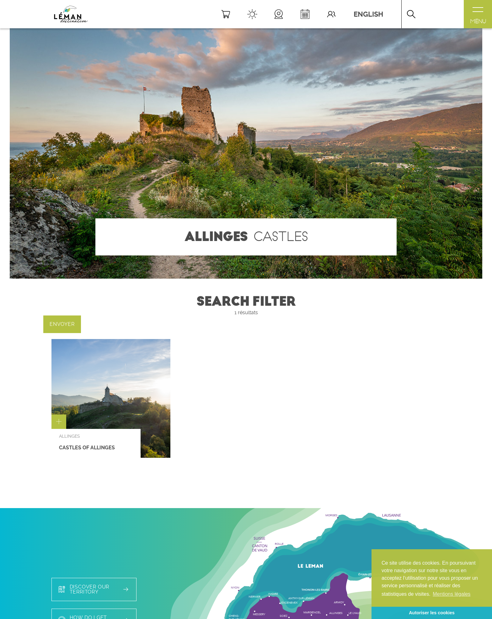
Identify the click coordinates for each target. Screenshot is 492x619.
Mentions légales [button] (451, 594)
